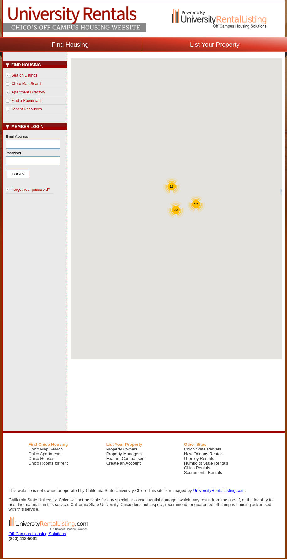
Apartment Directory (28, 92)
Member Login (25, 126)
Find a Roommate (26, 100)
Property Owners (122, 449)
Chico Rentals (197, 468)
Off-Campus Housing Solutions (37, 533)
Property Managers (124, 453)
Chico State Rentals (202, 449)
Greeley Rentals (199, 458)
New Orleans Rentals (204, 453)
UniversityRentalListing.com (218, 490)
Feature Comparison (125, 458)
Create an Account (123, 463)
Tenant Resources (27, 109)
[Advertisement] (36, 301)
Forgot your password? (31, 189)
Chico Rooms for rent (48, 463)
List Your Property (124, 444)
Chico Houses (42, 458)
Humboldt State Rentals (206, 463)
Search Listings (24, 75)
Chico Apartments (45, 453)
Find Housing (23, 64)
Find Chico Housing (48, 444)
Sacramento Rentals (203, 472)
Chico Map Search (27, 84)
